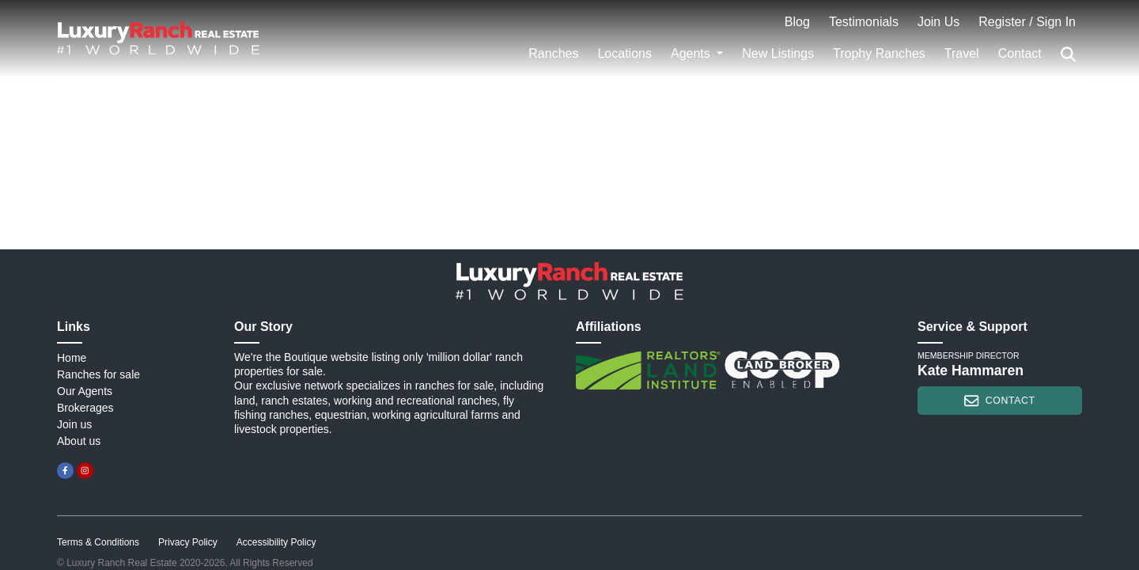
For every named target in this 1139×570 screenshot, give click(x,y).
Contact (1020, 53)
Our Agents (84, 391)
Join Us (938, 21)
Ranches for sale (98, 374)
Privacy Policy (188, 542)
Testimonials (864, 21)
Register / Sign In (1027, 21)
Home (71, 358)
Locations (624, 53)
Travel (961, 53)
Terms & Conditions (98, 542)
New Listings (778, 53)
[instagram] (85, 470)
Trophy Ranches (879, 53)
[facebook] (65, 470)
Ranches (553, 53)
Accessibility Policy (276, 542)
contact (999, 400)
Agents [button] (692, 53)
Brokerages (85, 407)
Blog (797, 21)
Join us (74, 424)
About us (78, 441)
